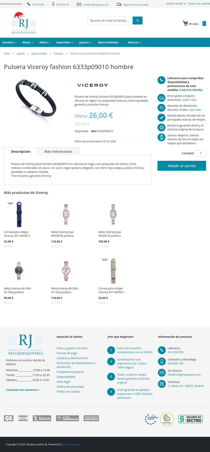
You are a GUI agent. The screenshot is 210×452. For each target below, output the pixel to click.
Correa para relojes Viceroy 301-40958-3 (17, 234)
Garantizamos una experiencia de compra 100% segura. (131, 363)
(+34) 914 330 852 (190, 90)
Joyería (20, 53)
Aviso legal (63, 382)
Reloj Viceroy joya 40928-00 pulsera (109, 234)
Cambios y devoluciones (72, 358)
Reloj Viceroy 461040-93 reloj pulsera (17, 290)
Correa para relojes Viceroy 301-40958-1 (111, 290)
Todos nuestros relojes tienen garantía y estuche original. (133, 378)
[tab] (21, 151)
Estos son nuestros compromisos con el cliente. (135, 350)
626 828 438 (175, 363)
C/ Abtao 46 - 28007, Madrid (186, 386)
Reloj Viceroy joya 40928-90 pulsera (62, 234)
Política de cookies (68, 391)
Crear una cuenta (199, 3)
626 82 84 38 (60, 4)
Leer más (195, 109)
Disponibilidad (66, 377)
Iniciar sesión (174, 3)
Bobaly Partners (70, 444)
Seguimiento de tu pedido (132, 4)
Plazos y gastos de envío (72, 348)
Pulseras (58, 53)
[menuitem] (9, 42)
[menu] (105, 42)
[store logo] (23, 23)
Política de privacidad (70, 386)
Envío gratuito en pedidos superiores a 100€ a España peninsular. (134, 394)
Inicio (7, 53)
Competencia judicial (70, 372)
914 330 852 (35, 4)
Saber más (189, 100)
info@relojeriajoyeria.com (92, 4)
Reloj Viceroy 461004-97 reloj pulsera (65, 290)
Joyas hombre (39, 53)
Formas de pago (67, 353)
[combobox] (114, 20)
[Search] (137, 20)
